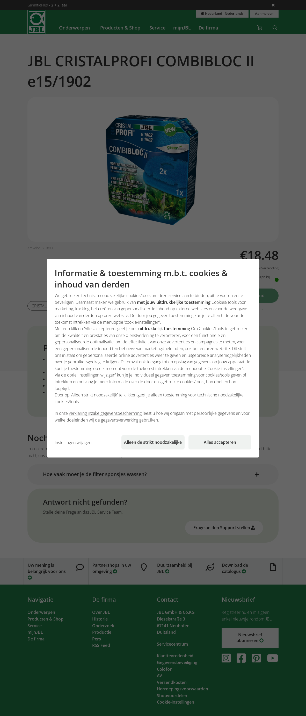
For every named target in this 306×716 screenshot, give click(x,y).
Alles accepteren (220, 442)
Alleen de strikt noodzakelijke (153, 442)
